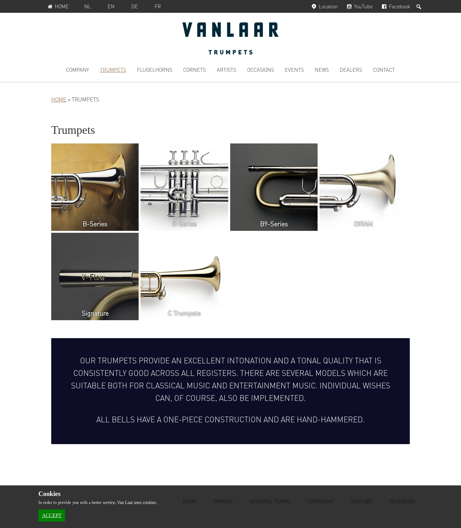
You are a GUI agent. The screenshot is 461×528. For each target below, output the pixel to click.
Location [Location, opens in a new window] (323, 6)
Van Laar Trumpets (230, 38)
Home (57, 6)
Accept (51, 515)
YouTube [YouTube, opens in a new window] (359, 6)
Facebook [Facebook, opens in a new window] (395, 6)
